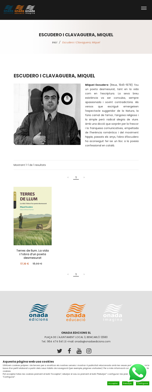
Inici (54, 42)
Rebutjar (127, 383)
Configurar (142, 383)
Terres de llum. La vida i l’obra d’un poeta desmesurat (32, 254)
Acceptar (113, 383)
